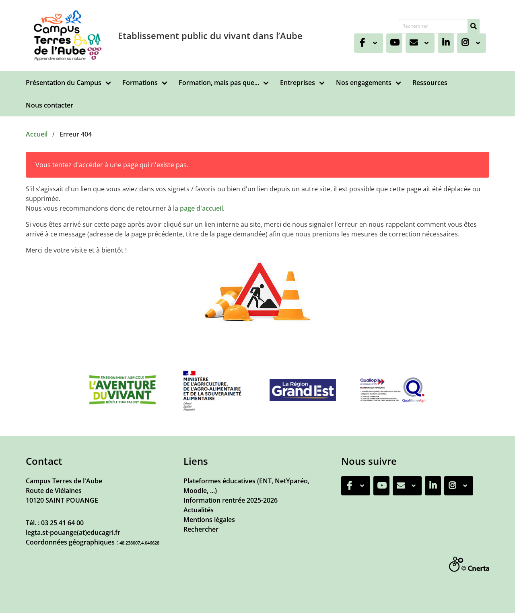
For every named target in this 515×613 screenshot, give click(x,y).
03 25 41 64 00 (62, 522)
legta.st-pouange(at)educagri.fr (73, 532)
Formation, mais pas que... (219, 82)
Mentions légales (209, 519)
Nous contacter (49, 105)
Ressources (429, 82)
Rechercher (200, 529)
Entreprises (297, 82)
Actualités (198, 509)
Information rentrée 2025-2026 (230, 500)
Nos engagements (363, 82)
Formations (140, 82)
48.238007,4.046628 (139, 543)
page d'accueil (201, 208)
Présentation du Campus (63, 82)
